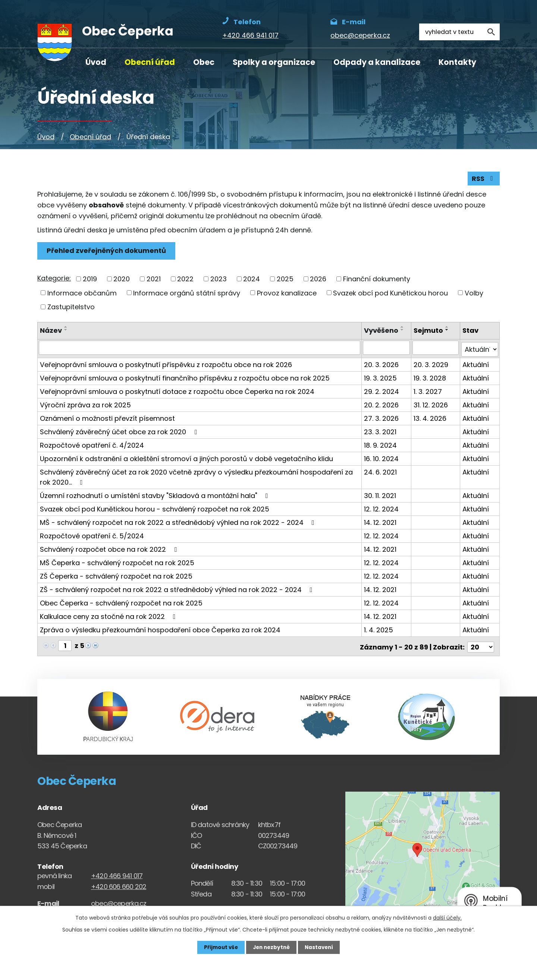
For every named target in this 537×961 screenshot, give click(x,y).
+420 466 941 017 (116, 873)
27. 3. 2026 (382, 417)
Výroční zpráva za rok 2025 (85, 404)
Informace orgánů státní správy (186, 293)
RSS (483, 179)
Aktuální (475, 364)
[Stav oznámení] (479, 349)
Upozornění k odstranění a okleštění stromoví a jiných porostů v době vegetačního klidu (186, 458)
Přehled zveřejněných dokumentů (107, 252)
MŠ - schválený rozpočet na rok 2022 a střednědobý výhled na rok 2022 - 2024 (178, 521)
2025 (285, 280)
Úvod (95, 62)
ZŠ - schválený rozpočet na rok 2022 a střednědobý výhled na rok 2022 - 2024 (177, 589)
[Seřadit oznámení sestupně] (66, 330)
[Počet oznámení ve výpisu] (480, 644)
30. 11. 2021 (381, 495)
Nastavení (321, 947)
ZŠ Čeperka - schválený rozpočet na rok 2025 (116, 575)
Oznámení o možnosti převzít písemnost (107, 417)
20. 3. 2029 (431, 364)
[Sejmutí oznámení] (436, 349)
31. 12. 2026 (431, 404)
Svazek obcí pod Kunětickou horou (390, 293)
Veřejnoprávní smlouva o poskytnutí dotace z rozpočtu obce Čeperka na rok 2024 (177, 390)
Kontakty (457, 62)
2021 (154, 280)
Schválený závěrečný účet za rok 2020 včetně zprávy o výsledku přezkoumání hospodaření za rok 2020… (196, 476)
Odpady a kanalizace (376, 62)
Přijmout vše (219, 947)
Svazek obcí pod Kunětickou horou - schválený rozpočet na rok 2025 (154, 508)
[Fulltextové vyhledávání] (459, 32)
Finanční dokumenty (376, 280)
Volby (474, 293)
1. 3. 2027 (428, 390)
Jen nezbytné (271, 947)
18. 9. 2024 (381, 444)
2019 (90, 280)
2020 (121, 280)
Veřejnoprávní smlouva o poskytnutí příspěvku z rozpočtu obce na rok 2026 (166, 364)
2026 (318, 280)
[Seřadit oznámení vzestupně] (66, 327)
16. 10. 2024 (382, 458)
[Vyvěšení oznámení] (387, 349)
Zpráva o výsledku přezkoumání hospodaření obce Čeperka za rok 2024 (160, 629)
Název (51, 331)
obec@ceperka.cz (118, 901)
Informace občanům (82, 293)
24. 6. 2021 (381, 471)
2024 (251, 280)
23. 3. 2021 (381, 431)
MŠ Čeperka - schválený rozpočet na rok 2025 (117, 562)
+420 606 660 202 (118, 884)
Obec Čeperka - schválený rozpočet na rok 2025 (121, 602)
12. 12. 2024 (382, 508)
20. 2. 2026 (382, 404)
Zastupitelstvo (71, 308)
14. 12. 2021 (381, 521)
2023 (218, 280)
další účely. (447, 917)
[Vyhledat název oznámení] (200, 349)
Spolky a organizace (274, 62)
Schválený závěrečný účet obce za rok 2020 (120, 431)
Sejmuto (428, 331)
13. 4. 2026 (430, 417)
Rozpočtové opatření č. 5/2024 (92, 535)
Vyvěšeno (382, 331)
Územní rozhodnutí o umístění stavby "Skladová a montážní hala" (155, 495)
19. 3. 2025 (381, 377)
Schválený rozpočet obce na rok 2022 (110, 548)
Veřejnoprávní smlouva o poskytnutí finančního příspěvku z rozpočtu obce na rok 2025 (185, 377)
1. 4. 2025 (379, 629)
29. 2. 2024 (382, 390)
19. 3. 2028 (430, 377)
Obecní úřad (150, 62)
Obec (203, 62)
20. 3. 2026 (382, 364)
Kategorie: (54, 279)
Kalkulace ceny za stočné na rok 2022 (109, 615)
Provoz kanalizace (287, 293)
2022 (185, 280)
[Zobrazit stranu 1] (65, 644)
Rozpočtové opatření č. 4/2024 (92, 444)
